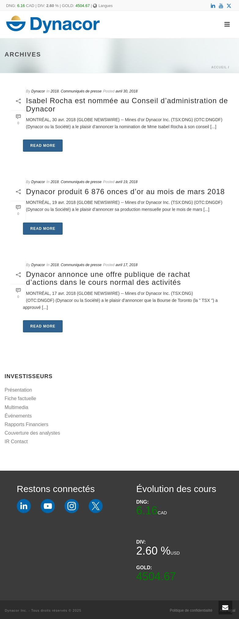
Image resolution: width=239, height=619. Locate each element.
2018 (54, 91)
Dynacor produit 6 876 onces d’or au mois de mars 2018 (125, 191)
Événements (18, 415)
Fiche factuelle (20, 398)
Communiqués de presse (81, 91)
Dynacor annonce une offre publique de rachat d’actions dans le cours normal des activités (108, 278)
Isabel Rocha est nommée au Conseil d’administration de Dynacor (127, 104)
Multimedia (16, 407)
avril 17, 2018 (127, 265)
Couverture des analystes (32, 433)
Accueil (219, 67)
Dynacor (38, 91)
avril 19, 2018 (127, 182)
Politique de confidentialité (191, 610)
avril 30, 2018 (127, 91)
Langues (103, 6)
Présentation (18, 390)
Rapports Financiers (26, 424)
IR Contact (16, 441)
